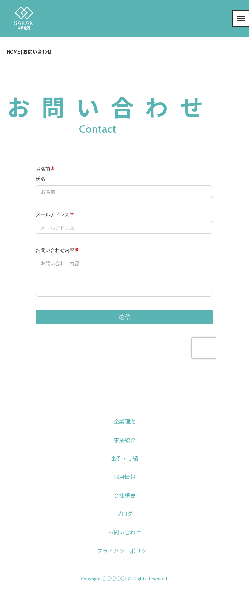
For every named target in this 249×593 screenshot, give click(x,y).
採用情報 (124, 477)
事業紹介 (124, 440)
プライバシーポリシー (124, 551)
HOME (13, 52)
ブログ (124, 514)
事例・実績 (124, 459)
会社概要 (124, 495)
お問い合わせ (124, 532)
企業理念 (124, 422)
